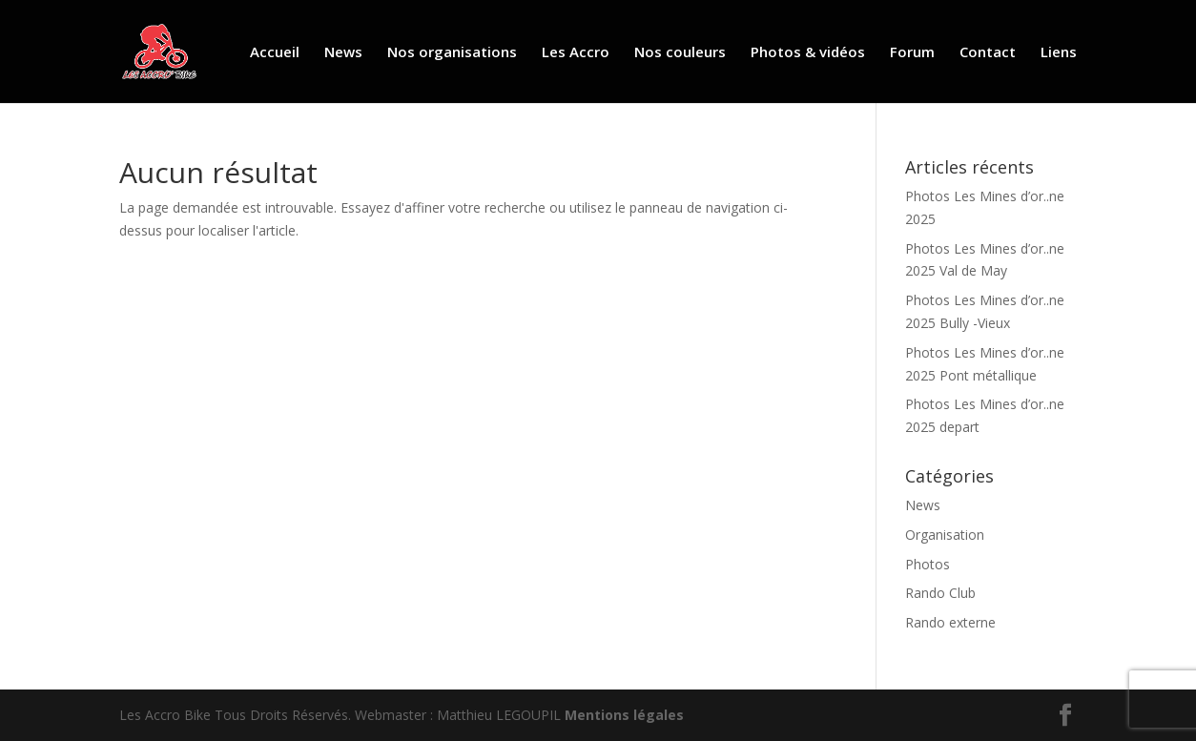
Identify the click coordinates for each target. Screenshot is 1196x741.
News (343, 53)
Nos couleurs (680, 53)
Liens (1059, 53)
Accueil (274, 53)
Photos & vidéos (808, 53)
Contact (987, 53)
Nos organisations (452, 53)
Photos (927, 564)
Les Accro (575, 53)
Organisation (944, 534)
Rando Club (940, 593)
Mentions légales (624, 715)
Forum (912, 53)
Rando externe (950, 622)
